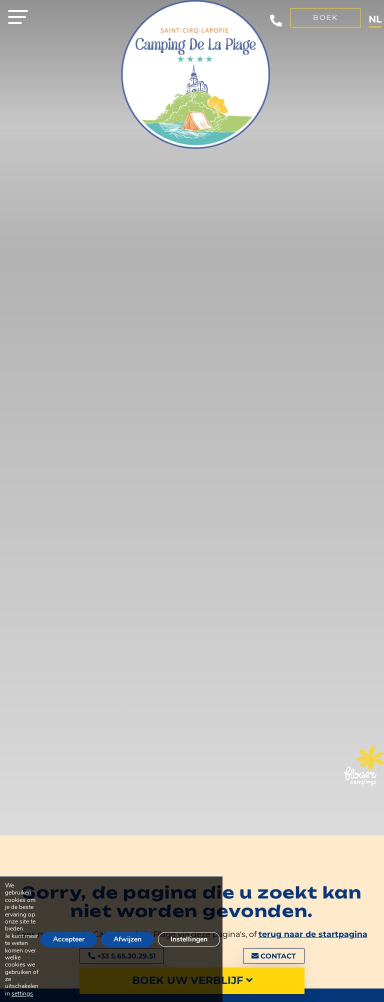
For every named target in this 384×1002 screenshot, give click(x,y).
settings (22, 993)
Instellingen (192, 936)
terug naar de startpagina (313, 934)
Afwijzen (130, 936)
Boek (325, 17)
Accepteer (70, 936)
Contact (274, 956)
